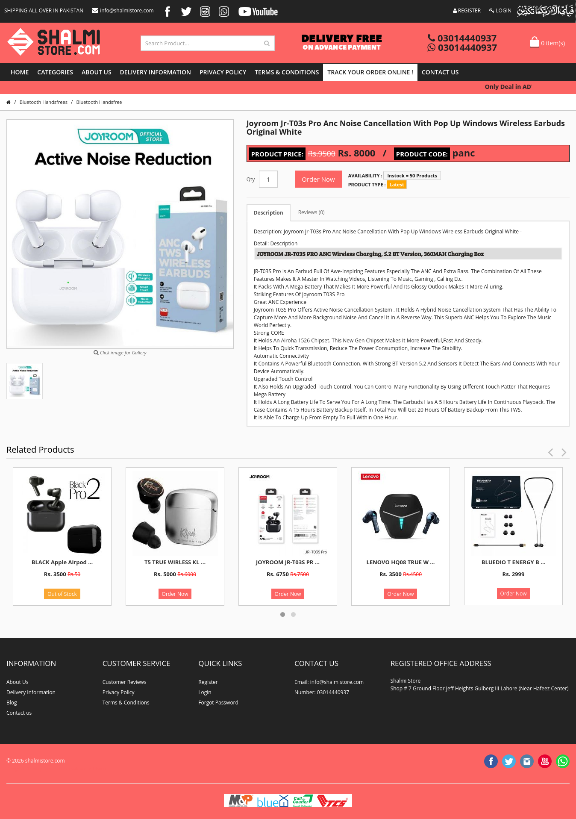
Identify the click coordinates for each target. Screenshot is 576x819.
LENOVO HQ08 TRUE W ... (401, 562)
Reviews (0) (311, 212)
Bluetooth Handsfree (99, 102)
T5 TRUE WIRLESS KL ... (175, 562)
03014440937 (462, 37)
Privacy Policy (223, 72)
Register (207, 682)
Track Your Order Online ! (370, 72)
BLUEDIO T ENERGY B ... (514, 562)
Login (204, 692)
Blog (11, 702)
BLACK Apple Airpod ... (62, 562)
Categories (55, 72)
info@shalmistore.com (122, 10)
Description (268, 212)
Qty (251, 179)
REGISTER (467, 10)
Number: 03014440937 (321, 692)
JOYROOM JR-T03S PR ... (288, 562)
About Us (97, 72)
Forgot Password (218, 702)
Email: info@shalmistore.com (329, 682)
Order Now (318, 179)
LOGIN (500, 10)
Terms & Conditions (287, 72)
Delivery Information (155, 72)
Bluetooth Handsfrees (44, 102)
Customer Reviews (125, 682)
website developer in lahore (78, 769)
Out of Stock (62, 594)
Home (20, 72)
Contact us (440, 72)
